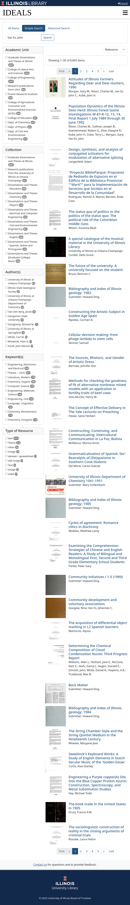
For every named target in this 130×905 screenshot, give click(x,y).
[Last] (111, 71)
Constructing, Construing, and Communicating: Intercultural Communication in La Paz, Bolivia (95, 434)
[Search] (23, 37)
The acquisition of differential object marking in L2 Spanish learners (98, 624)
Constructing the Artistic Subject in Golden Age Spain (97, 313)
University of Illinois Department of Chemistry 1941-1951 (97, 478)
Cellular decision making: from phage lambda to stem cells (93, 336)
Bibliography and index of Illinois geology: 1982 (95, 290)
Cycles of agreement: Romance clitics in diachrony (93, 524)
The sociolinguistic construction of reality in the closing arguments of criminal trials (96, 831)
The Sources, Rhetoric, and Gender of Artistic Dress (96, 359)
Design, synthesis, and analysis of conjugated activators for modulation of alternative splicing (96, 153)
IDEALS (17, 12)
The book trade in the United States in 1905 (97, 806)
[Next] (104, 71)
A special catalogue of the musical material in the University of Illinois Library (97, 242)
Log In (123, 3)
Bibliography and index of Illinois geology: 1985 (95, 501)
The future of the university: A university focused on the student (96, 267)
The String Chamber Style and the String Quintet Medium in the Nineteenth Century (96, 735)
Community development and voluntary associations (93, 601)
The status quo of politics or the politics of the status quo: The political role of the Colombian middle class (94, 217)
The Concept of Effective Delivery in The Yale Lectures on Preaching (97, 409)
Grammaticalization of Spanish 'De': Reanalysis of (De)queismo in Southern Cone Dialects (97, 457)
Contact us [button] (40, 864)
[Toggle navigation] (125, 12)
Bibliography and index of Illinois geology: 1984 (95, 710)
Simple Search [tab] (34, 28)
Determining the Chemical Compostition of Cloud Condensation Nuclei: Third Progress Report (98, 651)
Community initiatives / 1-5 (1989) (96, 576)
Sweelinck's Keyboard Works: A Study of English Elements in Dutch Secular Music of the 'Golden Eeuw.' (97, 758)
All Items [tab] (13, 28)
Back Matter (78, 685)
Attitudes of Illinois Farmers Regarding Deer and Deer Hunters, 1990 (97, 83)
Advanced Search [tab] (59, 28)
